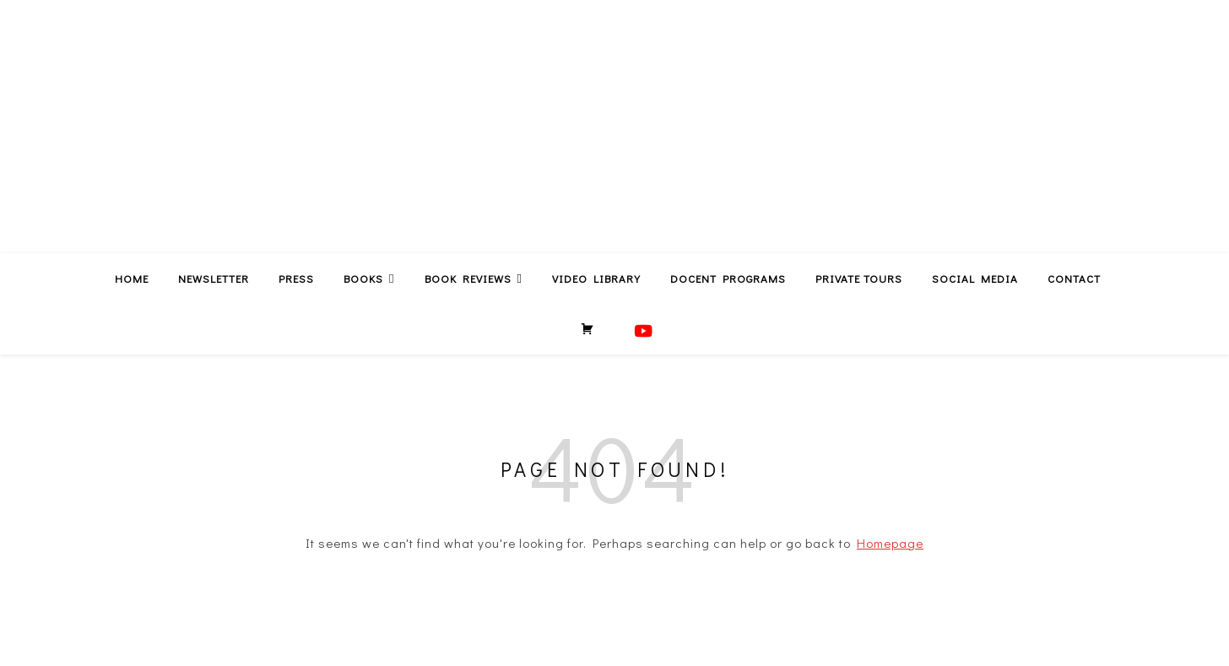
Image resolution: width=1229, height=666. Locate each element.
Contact (1074, 278)
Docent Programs (728, 278)
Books (363, 278)
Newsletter (213, 278)
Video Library (596, 278)
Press (296, 278)
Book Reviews (468, 278)
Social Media (975, 278)
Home (132, 278)
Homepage (890, 542)
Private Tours (858, 278)
